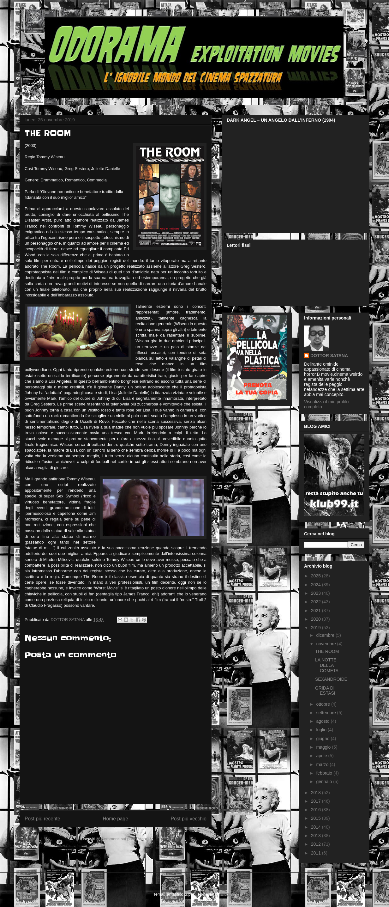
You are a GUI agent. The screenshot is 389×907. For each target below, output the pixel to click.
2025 (316, 575)
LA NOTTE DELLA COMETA (326, 665)
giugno (323, 738)
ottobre (323, 704)
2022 (316, 601)
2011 (316, 852)
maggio (324, 747)
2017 (316, 801)
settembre (326, 712)
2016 (316, 809)
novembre (326, 643)
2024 (316, 584)
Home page (115, 818)
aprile (322, 755)
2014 (316, 827)
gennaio (324, 781)
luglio (322, 729)
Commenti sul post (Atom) (124, 839)
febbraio (324, 773)
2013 (316, 835)
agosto (323, 721)
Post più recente (42, 818)
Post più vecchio (188, 818)
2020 (316, 619)
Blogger (228, 894)
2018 (316, 792)
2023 (316, 593)
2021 (316, 610)
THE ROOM (327, 651)
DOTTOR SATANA (329, 355)
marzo (323, 764)
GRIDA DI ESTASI (325, 690)
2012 (316, 844)
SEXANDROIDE (331, 679)
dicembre (325, 635)
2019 (316, 627)
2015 (316, 818)
